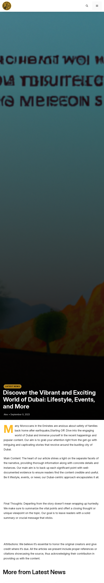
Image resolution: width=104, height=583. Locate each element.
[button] (87, 5)
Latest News (12, 386)
